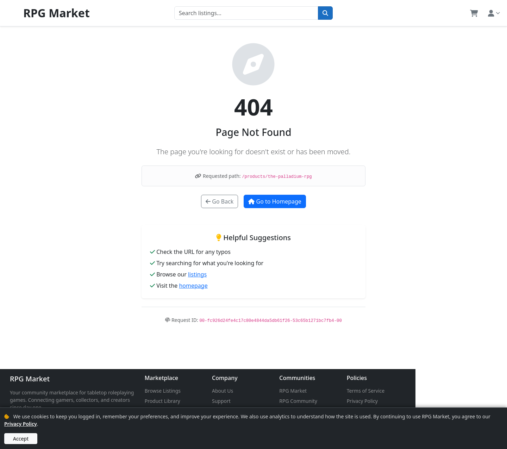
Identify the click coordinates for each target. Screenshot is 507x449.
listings (197, 274)
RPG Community (359, 401)
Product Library (193, 401)
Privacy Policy (438, 401)
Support (267, 401)
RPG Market (30, 378)
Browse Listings (193, 390)
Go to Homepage (274, 201)
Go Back (219, 201)
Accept (21, 438)
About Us (268, 390)
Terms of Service (442, 390)
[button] (474, 13)
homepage (193, 285)
